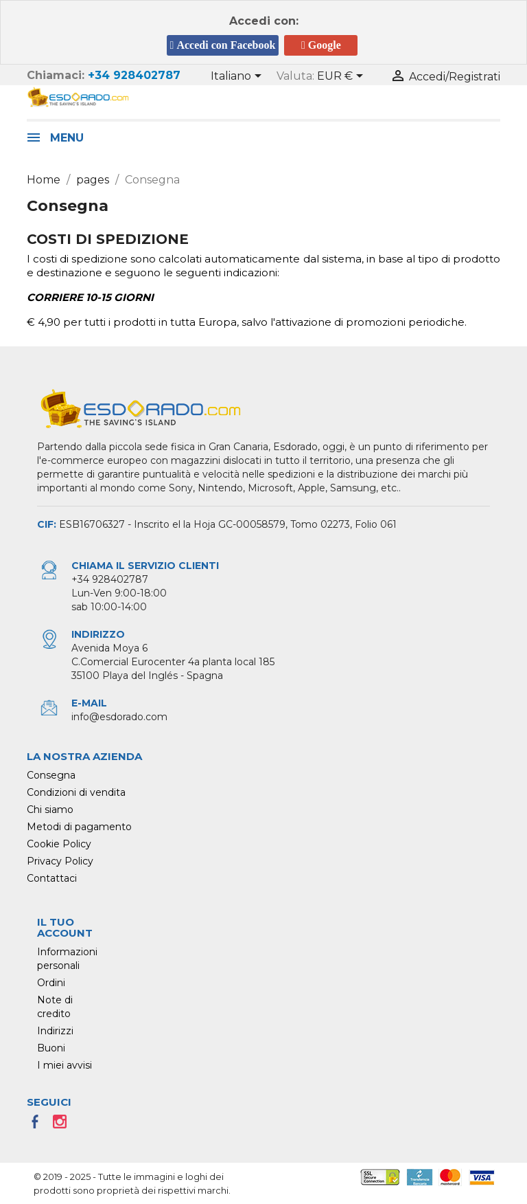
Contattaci (52, 878)
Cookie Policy (59, 844)
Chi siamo (50, 809)
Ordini (51, 983)
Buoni (51, 1048)
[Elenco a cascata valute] (342, 77)
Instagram (64, 1126)
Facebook (39, 1126)
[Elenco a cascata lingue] (238, 77)
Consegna (51, 775)
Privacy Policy (60, 861)
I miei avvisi (64, 1065)
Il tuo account (65, 927)
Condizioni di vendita (76, 792)
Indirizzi (55, 1031)
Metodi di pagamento (79, 827)
